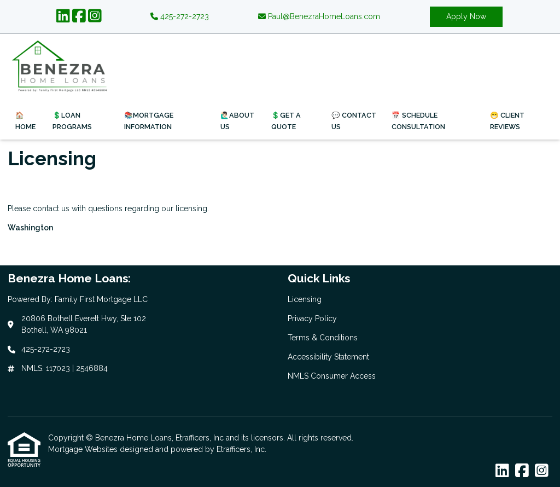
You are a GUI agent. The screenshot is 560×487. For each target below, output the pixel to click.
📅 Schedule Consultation (418, 121)
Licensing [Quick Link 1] (305, 299)
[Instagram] (95, 16)
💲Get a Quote (286, 121)
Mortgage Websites (84, 449)
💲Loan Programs (72, 121)
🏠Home (25, 121)
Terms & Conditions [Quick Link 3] (323, 337)
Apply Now (466, 16)
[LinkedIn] (63, 16)
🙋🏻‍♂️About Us (237, 121)
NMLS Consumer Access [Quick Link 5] (332, 376)
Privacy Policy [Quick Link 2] (312, 318)
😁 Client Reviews (507, 121)
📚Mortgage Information (148, 121)
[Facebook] (79, 16)
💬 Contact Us (353, 121)
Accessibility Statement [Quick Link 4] (328, 356)
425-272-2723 (179, 16)
